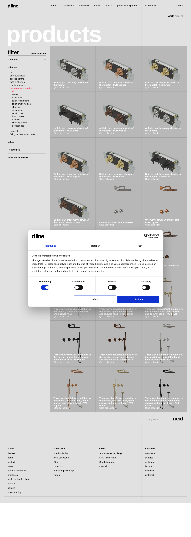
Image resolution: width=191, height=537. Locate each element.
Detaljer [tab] (95, 246)
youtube (149, 491)
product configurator (127, 5)
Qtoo (55, 496)
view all (57, 508)
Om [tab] (140, 246)
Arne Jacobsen (61, 491)
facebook (149, 504)
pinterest (149, 508)
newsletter (150, 487)
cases (97, 5)
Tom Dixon (58, 500)
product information (17, 504)
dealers (11, 487)
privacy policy (14, 526)
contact (11, 496)
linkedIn (149, 500)
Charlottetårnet (106, 496)
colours (11, 521)
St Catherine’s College (110, 487)
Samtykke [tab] (51, 246)
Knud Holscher (60, 487)
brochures (13, 508)
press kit (12, 517)
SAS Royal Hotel (107, 491)
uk (177, 16)
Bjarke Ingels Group (63, 504)
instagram (150, 496)
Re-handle (84, 5)
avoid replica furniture (19, 513)
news (10, 500)
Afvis (95, 299)
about (10, 491)
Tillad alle (138, 299)
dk (182, 16)
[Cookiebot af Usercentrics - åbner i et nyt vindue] (146, 236)
